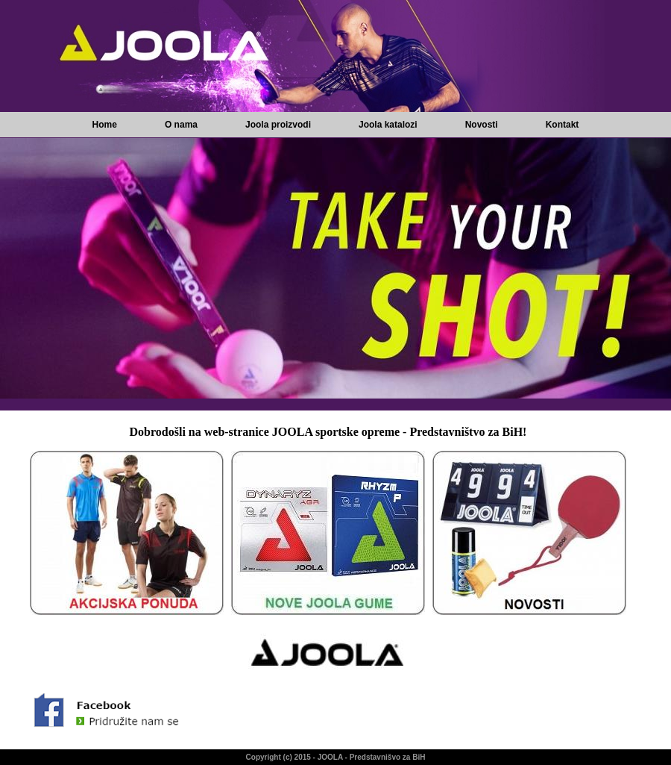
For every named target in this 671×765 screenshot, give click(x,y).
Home (104, 124)
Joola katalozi (388, 124)
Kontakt (562, 124)
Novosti (481, 124)
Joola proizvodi (278, 124)
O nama (181, 124)
